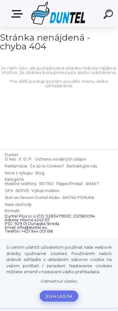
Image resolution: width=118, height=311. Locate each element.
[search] (109, 15)
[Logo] (58, 13)
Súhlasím (59, 296)
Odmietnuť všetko (59, 281)
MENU (18, 14)
